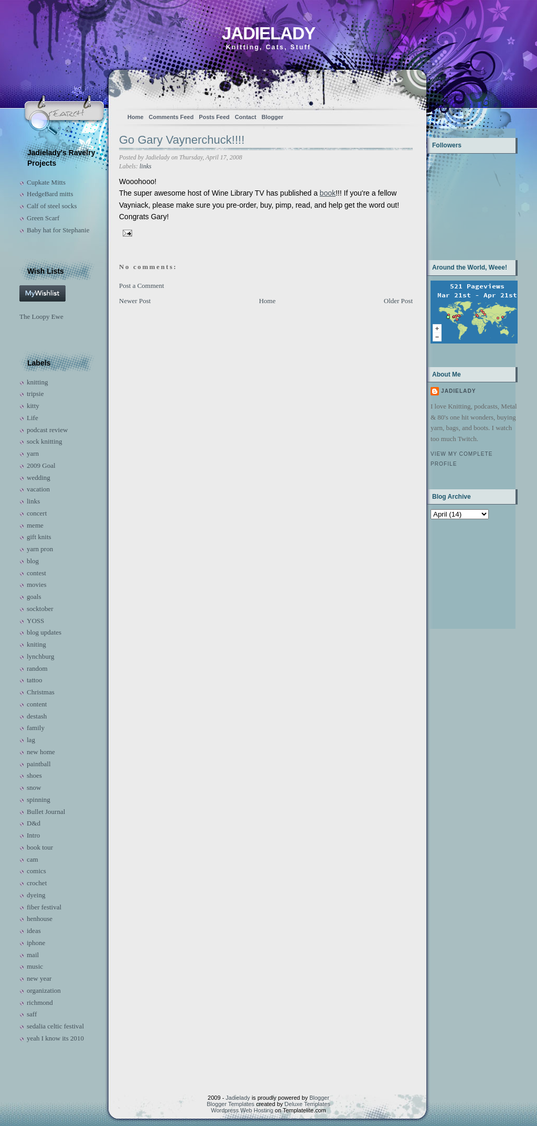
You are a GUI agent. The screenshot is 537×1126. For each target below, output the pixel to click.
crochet (37, 883)
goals (34, 596)
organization (44, 990)
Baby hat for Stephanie (58, 230)
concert (37, 513)
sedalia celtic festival (55, 1026)
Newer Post (135, 301)
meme (35, 525)
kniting (36, 644)
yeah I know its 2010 (55, 1038)
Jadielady (268, 33)
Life (32, 418)
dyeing (36, 895)
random (37, 668)
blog (33, 561)
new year (39, 978)
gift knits (39, 537)
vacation (38, 489)
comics (36, 871)
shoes (34, 775)
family (36, 728)
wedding (38, 477)
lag (31, 740)
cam (32, 859)
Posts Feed (214, 117)
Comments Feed (171, 117)
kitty (33, 406)
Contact (245, 117)
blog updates (44, 632)
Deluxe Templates (307, 1104)
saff (32, 1014)
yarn (33, 453)
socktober (40, 609)
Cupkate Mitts (46, 182)
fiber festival (44, 907)
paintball (39, 764)
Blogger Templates (230, 1104)
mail (33, 955)
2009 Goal (41, 465)
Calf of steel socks (52, 206)
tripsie (35, 394)
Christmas (41, 692)
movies (37, 584)
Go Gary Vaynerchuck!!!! (181, 139)
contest (36, 573)
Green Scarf (43, 218)
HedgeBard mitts (50, 194)
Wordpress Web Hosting (242, 1110)
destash (37, 716)
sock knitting (44, 441)
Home (135, 117)
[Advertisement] (463, 573)
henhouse (39, 919)
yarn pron (40, 549)
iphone (36, 943)
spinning (38, 799)
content (37, 704)
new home (41, 752)
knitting (37, 382)
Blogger (273, 117)
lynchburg (40, 656)
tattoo (34, 680)
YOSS (35, 621)
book (328, 193)
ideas (34, 931)
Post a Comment (141, 285)
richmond (40, 1002)
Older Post (398, 301)
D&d (33, 823)
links (33, 501)
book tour (40, 847)
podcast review (47, 430)
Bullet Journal (46, 812)
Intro (33, 835)
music (35, 966)
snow (34, 787)
